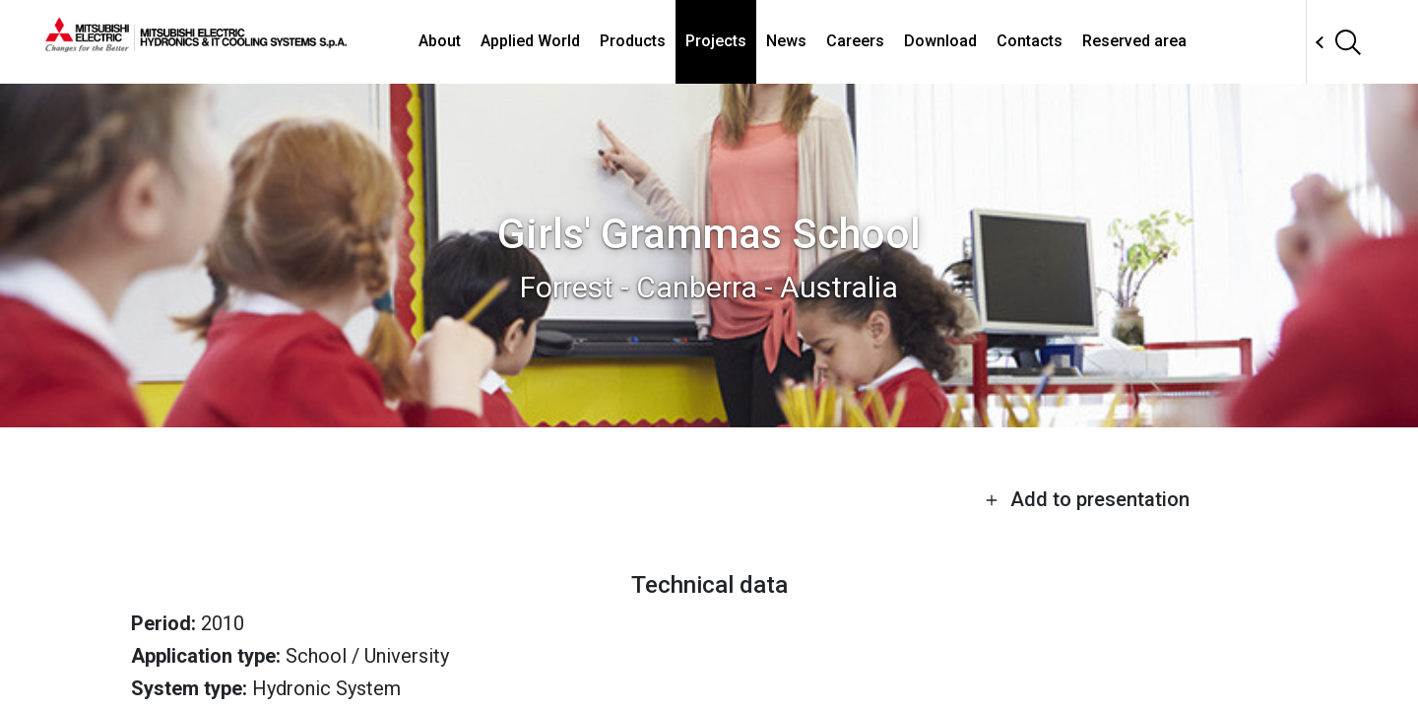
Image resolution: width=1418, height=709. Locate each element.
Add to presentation (1087, 499)
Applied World (530, 41)
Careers (855, 41)
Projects (715, 41)
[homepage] (196, 44)
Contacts (1030, 41)
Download (940, 41)
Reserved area (1134, 41)
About (440, 41)
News (786, 41)
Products (633, 41)
